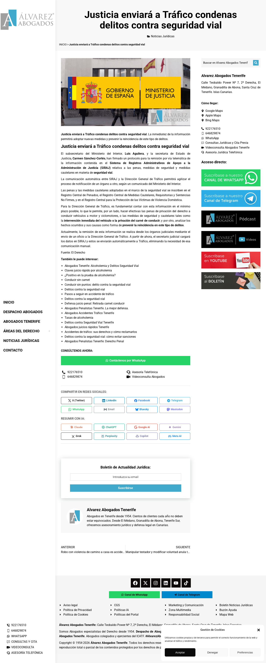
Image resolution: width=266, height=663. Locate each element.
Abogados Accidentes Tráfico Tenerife (89, 313)
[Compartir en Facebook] (142, 400)
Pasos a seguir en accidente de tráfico (89, 294)
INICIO (63, 44)
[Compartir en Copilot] (142, 437)
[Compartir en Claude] (76, 428)
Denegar (212, 652)
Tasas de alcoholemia (79, 317)
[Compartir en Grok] (76, 437)
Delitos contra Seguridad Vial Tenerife (89, 322)
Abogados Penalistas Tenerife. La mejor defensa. (97, 308)
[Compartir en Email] (109, 410)
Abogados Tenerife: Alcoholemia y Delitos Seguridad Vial (102, 266)
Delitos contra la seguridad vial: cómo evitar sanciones (100, 336)
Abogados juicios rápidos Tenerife (87, 327)
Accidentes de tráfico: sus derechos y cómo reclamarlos (101, 332)
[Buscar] (256, 63)
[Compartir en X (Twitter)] (76, 400)
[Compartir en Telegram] (174, 400)
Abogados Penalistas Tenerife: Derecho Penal (94, 341)
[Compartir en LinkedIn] (109, 400)
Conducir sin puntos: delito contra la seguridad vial (98, 284)
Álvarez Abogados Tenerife (109, 644)
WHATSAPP (16, 636)
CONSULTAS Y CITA (21, 641)
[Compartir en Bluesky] (142, 410)
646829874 (16, 630)
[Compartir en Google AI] (142, 428)
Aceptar (180, 652)
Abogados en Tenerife (101, 517)
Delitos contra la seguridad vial (85, 289)
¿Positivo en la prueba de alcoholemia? (90, 275)
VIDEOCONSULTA (20, 647)
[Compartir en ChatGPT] (109, 428)
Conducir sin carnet (77, 280)
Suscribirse (125, 489)
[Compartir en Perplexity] (109, 437)
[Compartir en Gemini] (174, 428)
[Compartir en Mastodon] (174, 410)
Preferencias (245, 652)
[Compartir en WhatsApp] (76, 410)
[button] (258, 630)
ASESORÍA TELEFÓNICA (24, 653)
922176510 (16, 625)
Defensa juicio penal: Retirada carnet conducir (95, 303)
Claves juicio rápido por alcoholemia (88, 270)
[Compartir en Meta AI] (174, 437)
